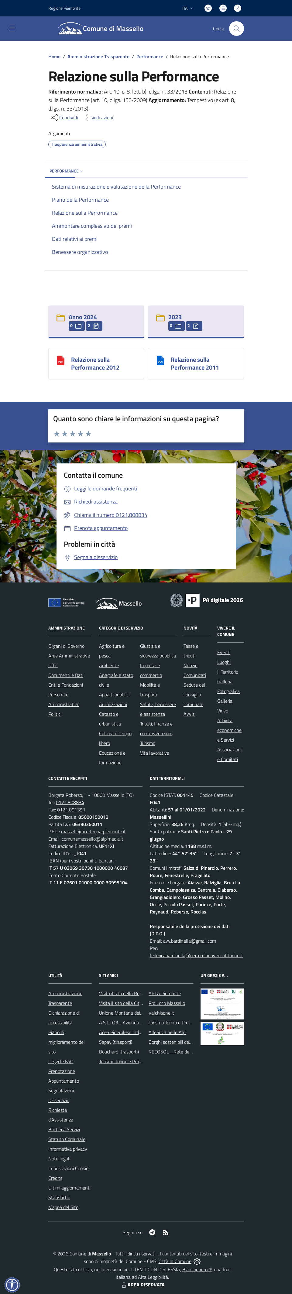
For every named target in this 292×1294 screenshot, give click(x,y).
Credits (55, 1178)
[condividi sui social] (63, 117)
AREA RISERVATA (142, 1284)
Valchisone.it (161, 1012)
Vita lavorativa (154, 752)
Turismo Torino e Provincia (124, 1061)
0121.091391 (71, 809)
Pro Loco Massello (167, 1003)
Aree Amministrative (69, 655)
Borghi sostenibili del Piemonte (180, 1042)
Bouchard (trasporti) (119, 1051)
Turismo (147, 743)
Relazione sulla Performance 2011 (195, 363)
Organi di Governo (66, 646)
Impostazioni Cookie (68, 1168)
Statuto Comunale (66, 1139)
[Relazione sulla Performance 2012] (61, 360)
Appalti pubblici (114, 694)
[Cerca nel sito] (236, 28)
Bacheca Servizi (64, 1129)
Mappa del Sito (63, 1207)
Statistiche (59, 1197)
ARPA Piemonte (165, 993)
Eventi (223, 652)
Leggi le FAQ (61, 1061)
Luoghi (224, 662)
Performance (149, 56)
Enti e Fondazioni (65, 684)
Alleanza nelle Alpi (167, 1032)
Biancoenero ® (197, 1269)
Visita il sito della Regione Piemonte (135, 993)
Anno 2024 (83, 317)
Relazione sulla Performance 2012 (95, 363)
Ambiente (109, 665)
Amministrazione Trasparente (98, 56)
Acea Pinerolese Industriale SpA (131, 1032)
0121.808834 (70, 802)
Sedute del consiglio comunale (194, 694)
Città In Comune (175, 1261)
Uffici (53, 665)
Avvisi (189, 714)
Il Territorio (227, 671)
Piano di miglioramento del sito (66, 1042)
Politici (54, 714)
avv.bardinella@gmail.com (189, 940)
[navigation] (12, 28)
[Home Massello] (104, 28)
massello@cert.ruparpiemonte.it (93, 831)
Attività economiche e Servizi (229, 730)
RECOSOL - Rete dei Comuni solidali (185, 1051)
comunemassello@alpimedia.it (92, 838)
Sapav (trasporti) (115, 1042)
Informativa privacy (67, 1148)
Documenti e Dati (65, 675)
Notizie (191, 665)
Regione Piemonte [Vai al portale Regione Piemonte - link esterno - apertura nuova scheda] (64, 8)
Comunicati (195, 675)
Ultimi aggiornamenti (69, 1187)
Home (54, 56)
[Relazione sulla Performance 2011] (160, 360)
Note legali (59, 1158)
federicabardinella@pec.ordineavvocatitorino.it (196, 955)
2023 (175, 317)
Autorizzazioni (113, 704)
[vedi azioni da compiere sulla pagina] (98, 117)
